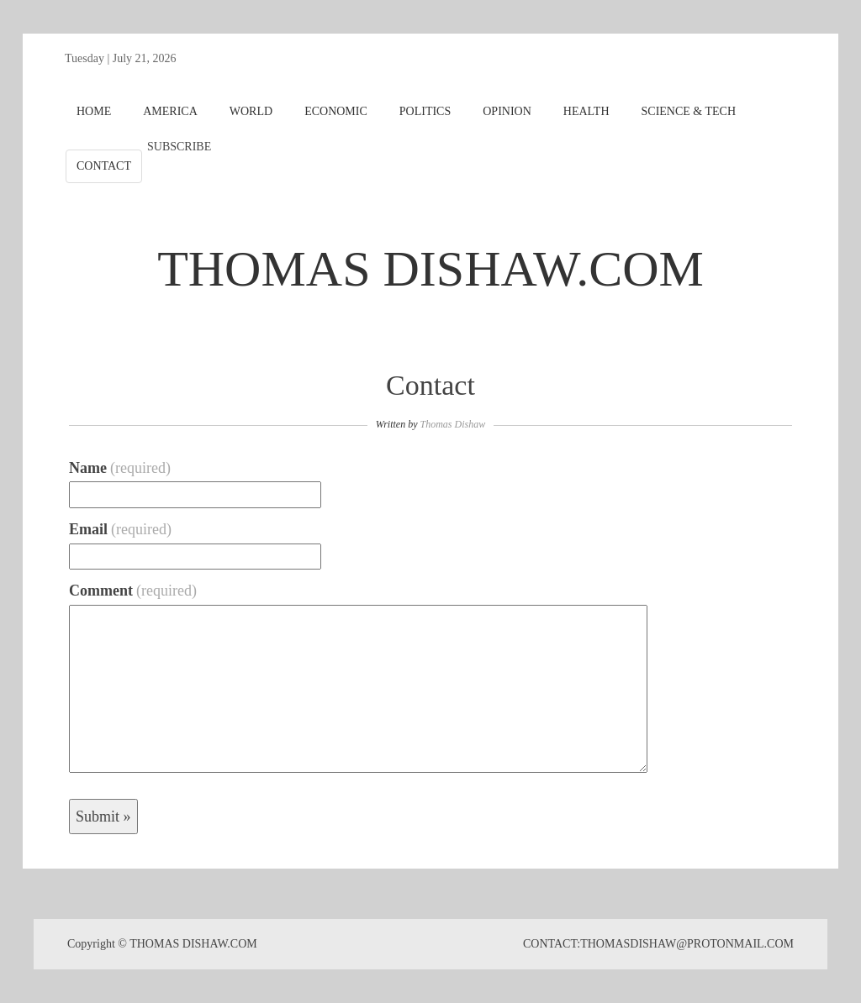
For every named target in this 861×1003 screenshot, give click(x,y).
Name (120, 467)
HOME (94, 111)
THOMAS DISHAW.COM (430, 269)
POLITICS (425, 111)
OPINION (507, 111)
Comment (133, 590)
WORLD (251, 111)
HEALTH (586, 111)
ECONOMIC (335, 111)
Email (120, 529)
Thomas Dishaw (452, 424)
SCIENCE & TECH (689, 111)
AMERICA (170, 111)
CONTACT (104, 166)
